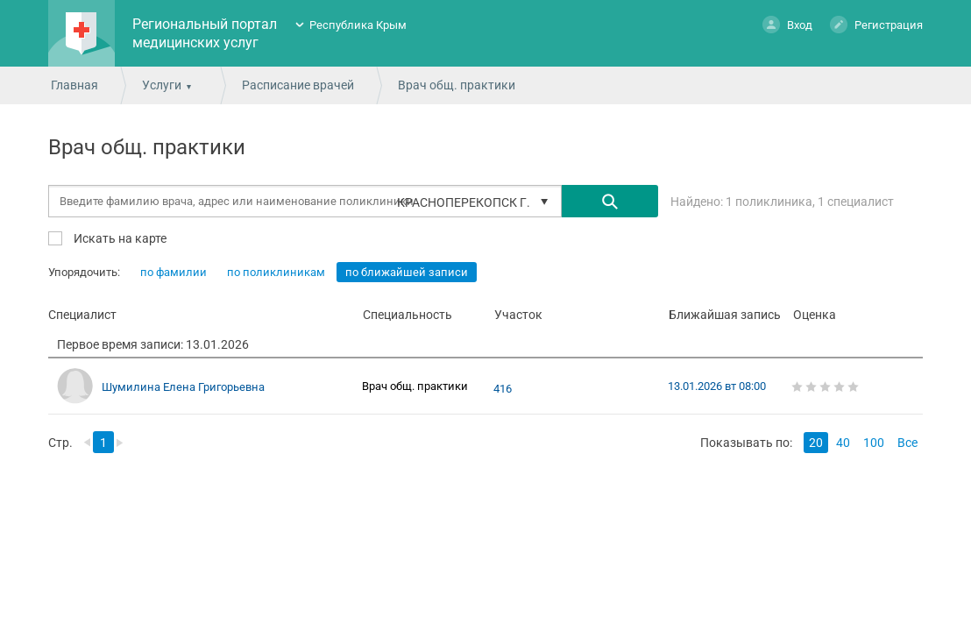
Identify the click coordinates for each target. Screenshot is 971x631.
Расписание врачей (298, 85)
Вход (787, 24)
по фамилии (173, 272)
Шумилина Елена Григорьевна (183, 386)
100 (873, 443)
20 (816, 443)
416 (502, 389)
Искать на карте (119, 238)
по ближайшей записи (406, 272)
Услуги (161, 85)
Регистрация (876, 24)
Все (907, 443)
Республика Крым (358, 25)
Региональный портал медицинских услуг (204, 33)
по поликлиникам (276, 272)
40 (843, 443)
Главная (74, 85)
